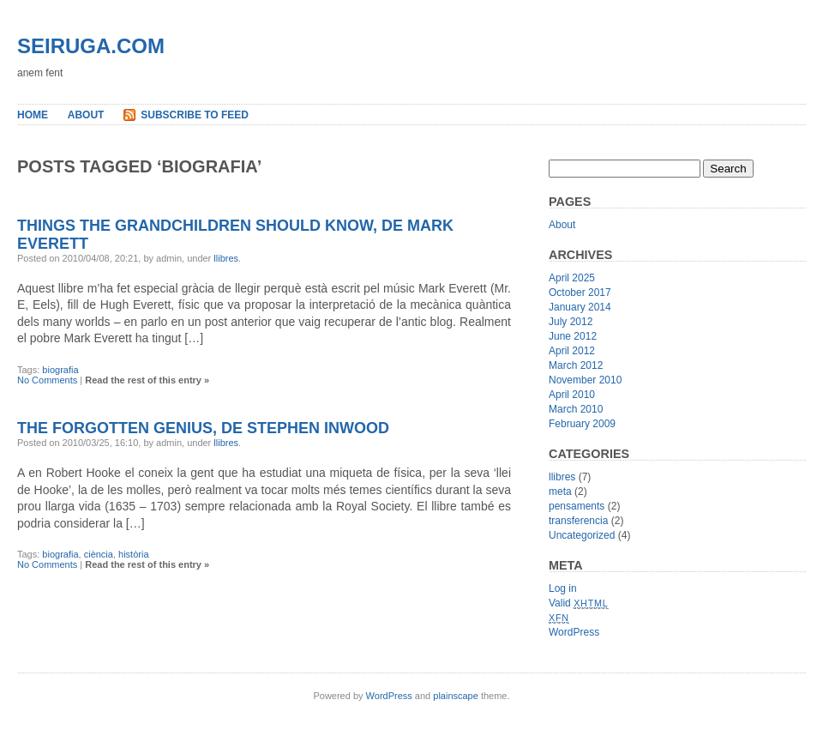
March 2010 (576, 409)
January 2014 (580, 307)
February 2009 (582, 424)
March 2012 (576, 365)
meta (560, 492)
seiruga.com (91, 45)
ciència (98, 554)
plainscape (455, 696)
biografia (60, 370)
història (133, 554)
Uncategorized (582, 535)
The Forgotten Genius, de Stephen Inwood (203, 428)
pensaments (576, 506)
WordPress (574, 632)
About (86, 115)
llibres (225, 258)
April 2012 (572, 351)
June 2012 (573, 336)
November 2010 (585, 380)
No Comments (47, 380)
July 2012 (570, 322)
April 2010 (572, 395)
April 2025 (572, 278)
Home (32, 115)
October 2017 (580, 293)
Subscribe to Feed (195, 115)
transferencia (578, 521)
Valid (579, 603)
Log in (563, 588)
